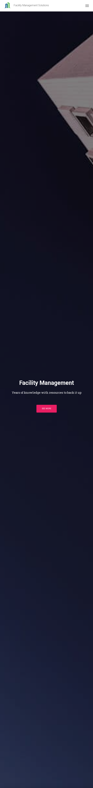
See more (46, 408)
